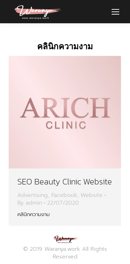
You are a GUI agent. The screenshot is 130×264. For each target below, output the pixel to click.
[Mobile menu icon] (115, 12)
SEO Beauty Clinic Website (64, 181)
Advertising (32, 195)
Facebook (64, 195)
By (29, 203)
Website (91, 195)
